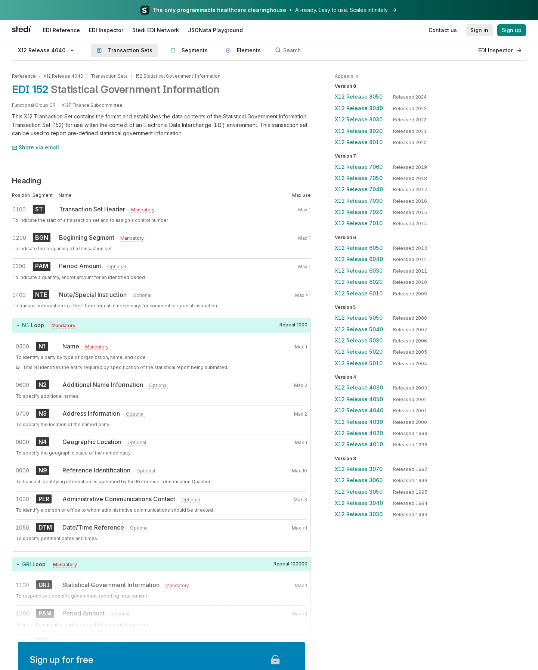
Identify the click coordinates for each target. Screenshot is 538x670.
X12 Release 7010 (359, 223)
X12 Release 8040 (359, 108)
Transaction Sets (109, 76)
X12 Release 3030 (359, 514)
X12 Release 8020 (359, 131)
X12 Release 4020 (359, 433)
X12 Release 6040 (359, 259)
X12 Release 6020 (359, 282)
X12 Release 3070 (359, 469)
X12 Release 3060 (359, 480)
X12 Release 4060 (359, 387)
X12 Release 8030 (359, 119)
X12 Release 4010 (359, 444)
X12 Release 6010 (359, 293)
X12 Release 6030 (359, 270)
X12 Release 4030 (359, 422)
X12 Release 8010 (359, 142)
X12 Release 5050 (359, 317)
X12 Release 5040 (359, 329)
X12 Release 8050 (359, 96)
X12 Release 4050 (359, 399)
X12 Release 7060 (359, 167)
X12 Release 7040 (359, 189)
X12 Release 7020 (359, 212)
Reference (24, 76)
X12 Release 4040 (63, 76)
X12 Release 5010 (359, 363)
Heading (26, 180)
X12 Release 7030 (359, 201)
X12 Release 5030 (359, 340)
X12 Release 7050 (359, 178)
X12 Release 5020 (359, 351)
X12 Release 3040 (359, 503)
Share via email (35, 147)
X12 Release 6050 (359, 248)
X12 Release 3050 (359, 491)
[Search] (372, 50)
